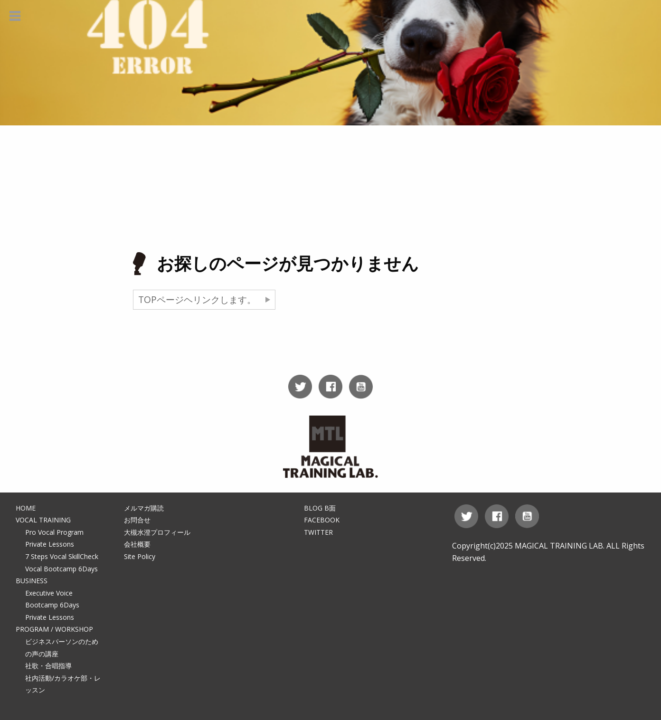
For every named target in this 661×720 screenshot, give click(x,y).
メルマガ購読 (144, 507)
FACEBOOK (322, 519)
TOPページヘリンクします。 (197, 299)
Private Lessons (49, 544)
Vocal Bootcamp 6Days (61, 568)
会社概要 (137, 544)
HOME (26, 507)
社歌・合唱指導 (48, 665)
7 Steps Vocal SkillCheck (61, 556)
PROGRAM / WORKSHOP (54, 629)
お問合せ (137, 519)
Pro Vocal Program (54, 532)
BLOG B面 (320, 507)
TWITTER (318, 532)
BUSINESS (31, 580)
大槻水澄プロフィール (157, 532)
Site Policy (139, 556)
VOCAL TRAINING (43, 519)
